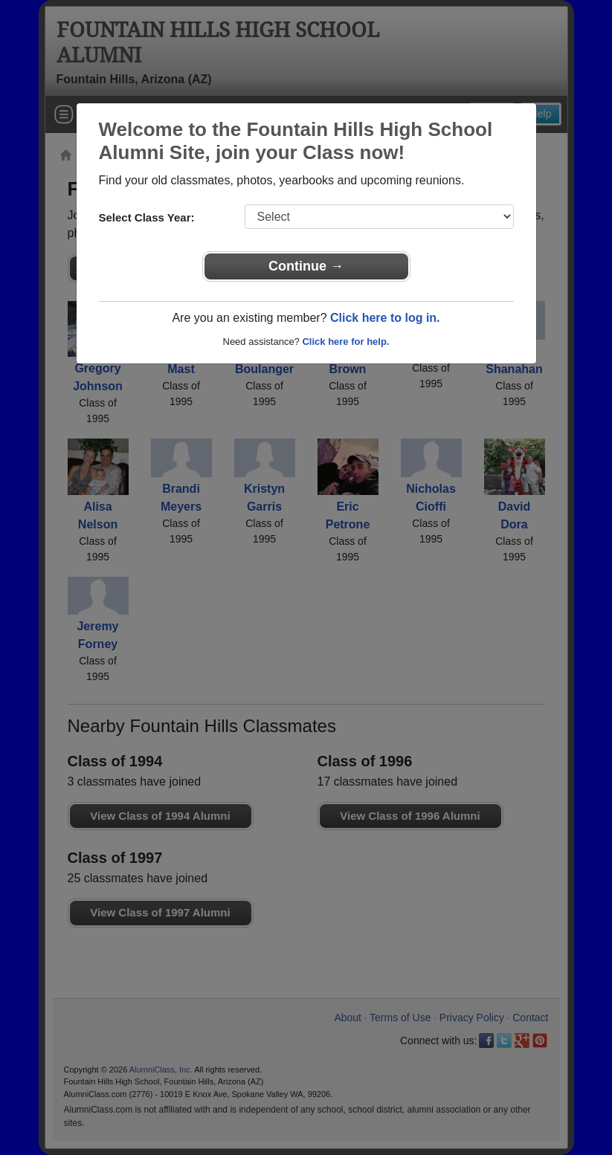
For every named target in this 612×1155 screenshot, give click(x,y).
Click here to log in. (385, 317)
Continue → (306, 266)
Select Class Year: (147, 217)
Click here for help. (345, 341)
